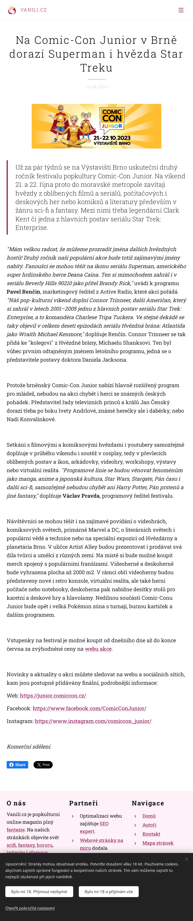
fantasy (26, 845)
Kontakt (151, 834)
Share (17, 765)
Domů (149, 816)
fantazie (16, 829)
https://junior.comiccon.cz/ (53, 695)
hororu (44, 845)
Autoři (149, 825)
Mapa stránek (158, 843)
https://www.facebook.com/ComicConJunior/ (89, 708)
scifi (11, 845)
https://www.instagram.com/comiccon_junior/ (93, 720)
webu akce (98, 648)
